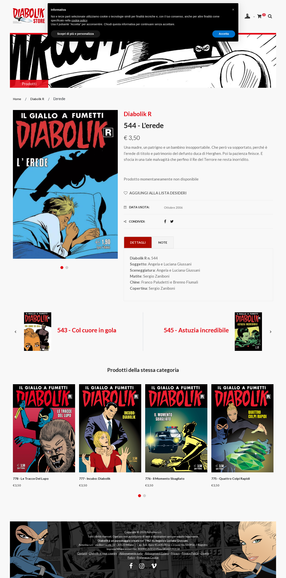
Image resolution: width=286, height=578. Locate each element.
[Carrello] (261, 16)
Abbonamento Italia (131, 553)
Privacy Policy (190, 553)
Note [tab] (162, 242)
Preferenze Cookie (147, 557)
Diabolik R (37, 99)
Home (17, 99)
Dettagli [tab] (138, 242)
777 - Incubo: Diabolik (94, 479)
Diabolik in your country (103, 553)
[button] (233, 9)
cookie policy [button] (79, 20)
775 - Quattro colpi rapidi (230, 479)
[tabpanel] (65, 184)
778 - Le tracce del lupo (31, 479)
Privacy (175, 553)
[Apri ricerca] (270, 16)
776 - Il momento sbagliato (165, 479)
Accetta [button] (224, 33)
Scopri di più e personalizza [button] (75, 33)
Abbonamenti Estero (157, 553)
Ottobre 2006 (173, 207)
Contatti (82, 553)
